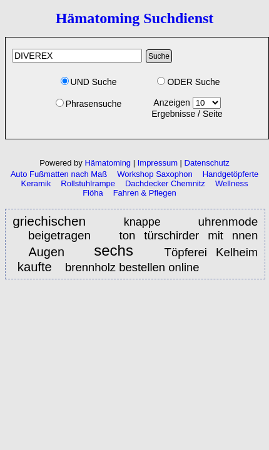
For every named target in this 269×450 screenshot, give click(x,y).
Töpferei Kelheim (211, 252)
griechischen (55, 221)
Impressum (158, 163)
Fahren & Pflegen (144, 193)
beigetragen (59, 235)
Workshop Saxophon (154, 174)
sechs (118, 250)
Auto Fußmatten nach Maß (59, 174)
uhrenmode (228, 221)
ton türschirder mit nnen (188, 235)
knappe (148, 222)
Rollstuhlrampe (88, 183)
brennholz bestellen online (132, 267)
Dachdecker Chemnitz (165, 183)
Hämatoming (107, 163)
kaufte (37, 267)
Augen (46, 252)
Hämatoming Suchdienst (135, 18)
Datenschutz (207, 163)
